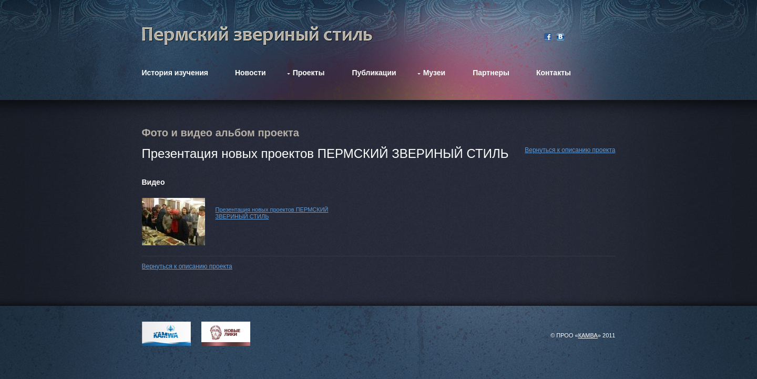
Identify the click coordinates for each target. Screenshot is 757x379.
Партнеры (491, 72)
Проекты (309, 72)
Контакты (553, 72)
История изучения (175, 72)
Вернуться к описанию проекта (570, 150)
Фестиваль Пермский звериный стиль (257, 35)
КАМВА (588, 335)
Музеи (434, 72)
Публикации (374, 72)
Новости (250, 72)
